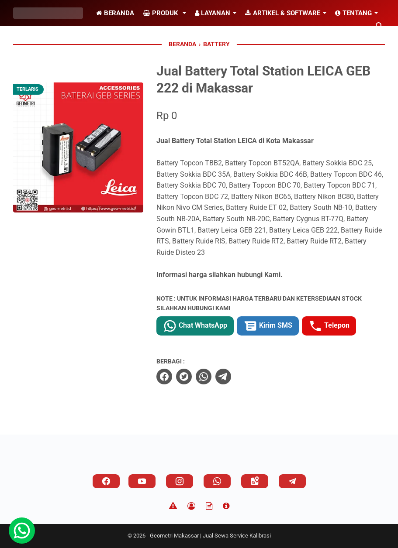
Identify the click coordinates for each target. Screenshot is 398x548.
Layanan (212, 13)
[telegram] (223, 376)
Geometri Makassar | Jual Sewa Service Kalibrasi (210, 535)
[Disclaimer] (173, 506)
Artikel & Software (282, 13)
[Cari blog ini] (379, 26)
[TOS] (209, 506)
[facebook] (164, 376)
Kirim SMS (267, 326)
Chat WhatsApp (195, 326)
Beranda (115, 13)
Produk (161, 13)
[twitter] (184, 376)
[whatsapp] (203, 376)
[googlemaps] (254, 481)
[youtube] (142, 481)
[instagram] (179, 481)
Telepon (329, 326)
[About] (226, 506)
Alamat (32, 39)
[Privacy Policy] (191, 506)
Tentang (353, 13)
